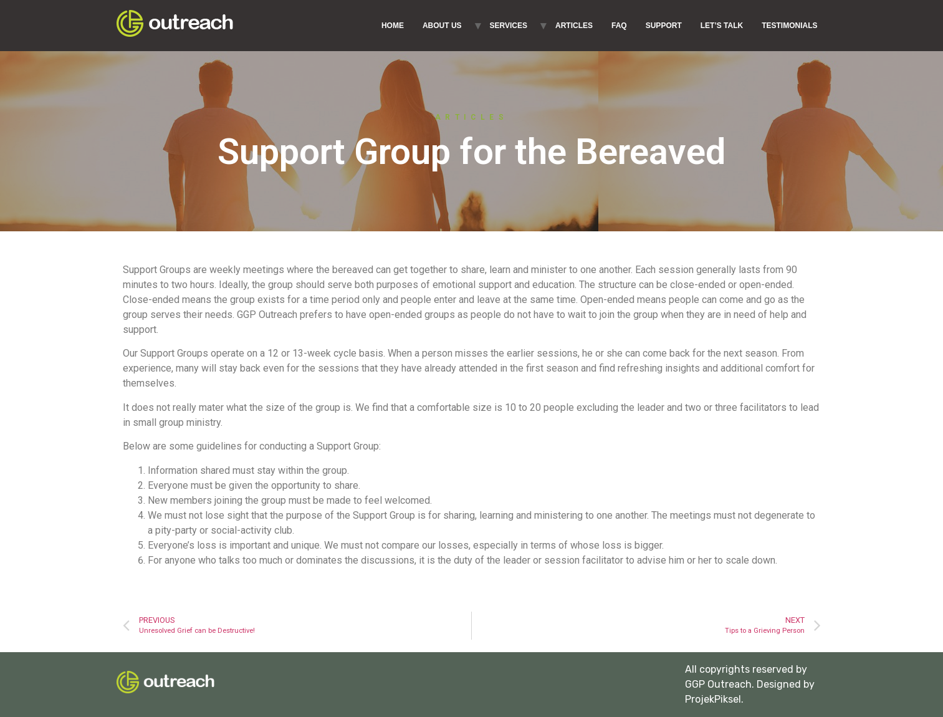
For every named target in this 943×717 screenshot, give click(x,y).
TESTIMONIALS (789, 25)
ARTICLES (574, 25)
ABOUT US (442, 25)
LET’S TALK (722, 25)
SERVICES (508, 25)
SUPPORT (664, 25)
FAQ (619, 25)
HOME (392, 25)
